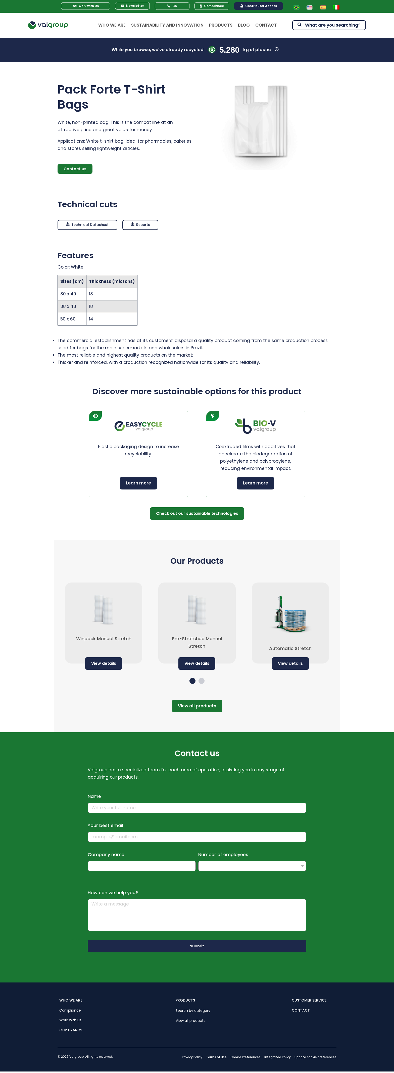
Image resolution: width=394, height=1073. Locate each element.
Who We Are (112, 25)
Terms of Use (216, 1058)
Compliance (70, 1011)
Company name (106, 855)
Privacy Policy (192, 1058)
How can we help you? (113, 893)
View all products (190, 1021)
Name (94, 797)
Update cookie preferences (315, 1058)
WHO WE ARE (70, 1001)
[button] (90, 225)
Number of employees (223, 855)
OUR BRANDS (70, 1030)
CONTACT (301, 1011)
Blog (244, 25)
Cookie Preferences (245, 1058)
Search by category (193, 1011)
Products (220, 25)
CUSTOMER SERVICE (309, 1001)
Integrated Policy (277, 1058)
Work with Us (70, 1021)
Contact (266, 25)
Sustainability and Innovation (167, 25)
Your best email (105, 826)
